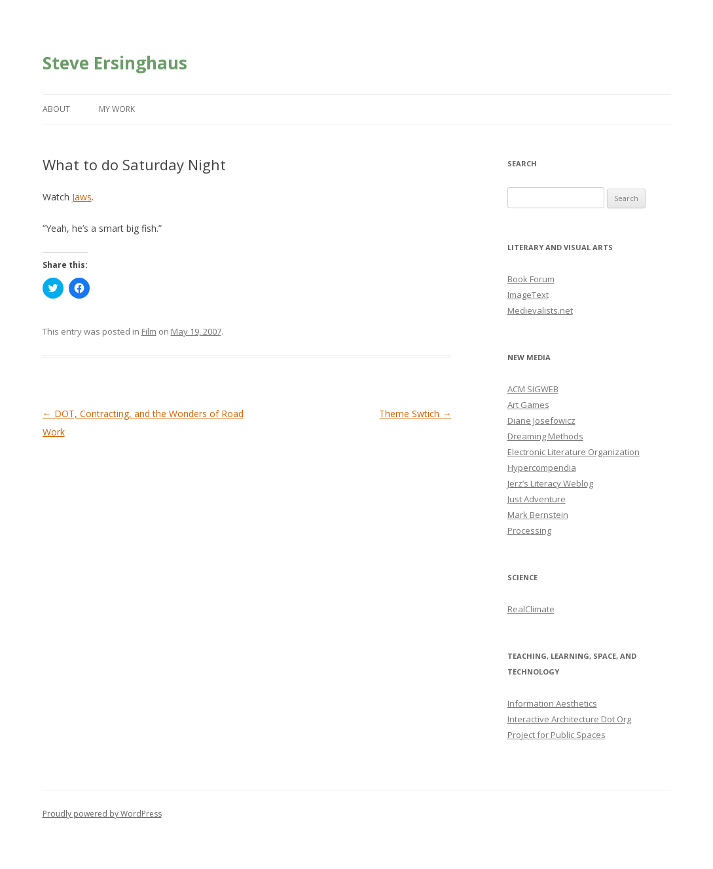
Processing (529, 530)
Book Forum (531, 279)
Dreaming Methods (545, 436)
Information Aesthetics (552, 703)
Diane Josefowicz (541, 420)
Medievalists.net (540, 310)
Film (148, 331)
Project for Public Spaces (556, 735)
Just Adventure (536, 499)
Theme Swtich (415, 413)
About (56, 109)
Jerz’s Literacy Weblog (550, 483)
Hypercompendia (541, 467)
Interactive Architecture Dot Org (569, 719)
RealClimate (531, 609)
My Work (117, 109)
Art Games (528, 405)
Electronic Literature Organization (573, 452)
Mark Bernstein (537, 515)
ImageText (528, 295)
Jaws (82, 197)
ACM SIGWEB (532, 389)
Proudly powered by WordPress (102, 813)
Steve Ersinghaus (115, 63)
